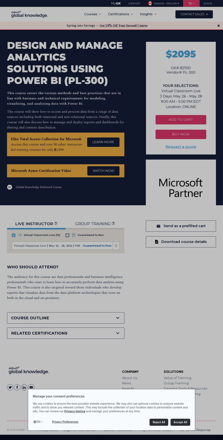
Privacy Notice (74, 411)
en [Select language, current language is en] (38, 421)
